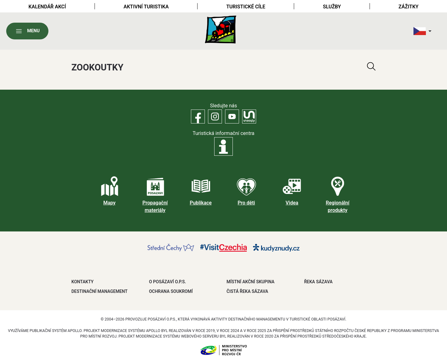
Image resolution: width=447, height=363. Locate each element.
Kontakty (82, 281)
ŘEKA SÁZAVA (318, 281)
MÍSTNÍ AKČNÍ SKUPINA (250, 281)
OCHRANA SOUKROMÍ (171, 291)
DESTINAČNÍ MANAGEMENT (99, 291)
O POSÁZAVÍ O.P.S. (167, 281)
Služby (332, 7)
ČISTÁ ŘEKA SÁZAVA (247, 291)
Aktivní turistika (146, 7)
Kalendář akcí (47, 7)
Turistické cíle (245, 7)
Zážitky (408, 7)
